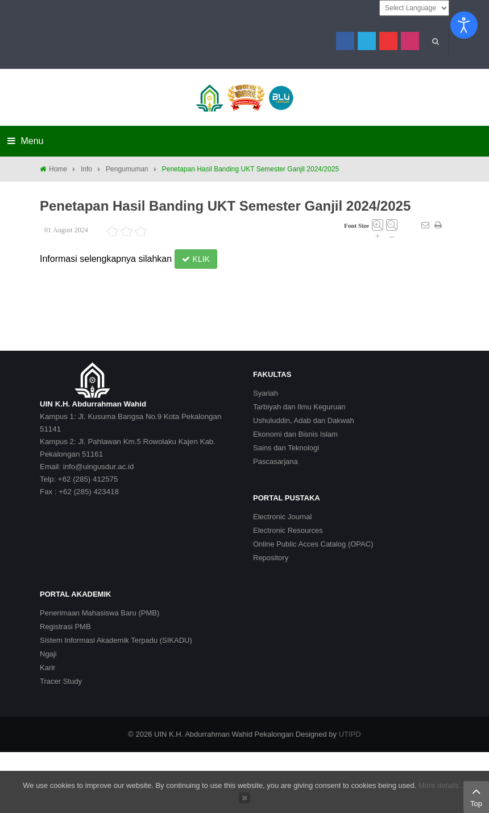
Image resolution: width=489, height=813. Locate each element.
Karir (47, 667)
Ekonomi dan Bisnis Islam (295, 434)
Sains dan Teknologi (286, 448)
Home (58, 169)
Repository (270, 557)
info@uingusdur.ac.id (98, 466)
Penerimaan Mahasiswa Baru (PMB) (99, 613)
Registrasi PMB (65, 626)
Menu (25, 141)
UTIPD (350, 734)
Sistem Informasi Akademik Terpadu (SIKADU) (116, 640)
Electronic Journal (282, 516)
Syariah (265, 393)
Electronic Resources (288, 530)
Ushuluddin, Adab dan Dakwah (303, 420)
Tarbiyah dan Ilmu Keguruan (299, 407)
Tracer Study (61, 681)
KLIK (196, 259)
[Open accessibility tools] (464, 25)
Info (86, 169)
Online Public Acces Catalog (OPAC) (313, 544)
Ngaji (48, 654)
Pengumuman (127, 169)
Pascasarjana (275, 461)
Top (476, 796)
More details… (442, 785)
